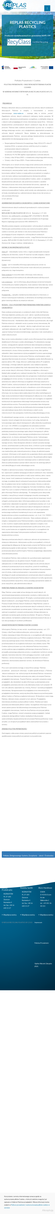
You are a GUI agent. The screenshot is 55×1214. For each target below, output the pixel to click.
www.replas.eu (18, 113)
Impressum (38, 922)
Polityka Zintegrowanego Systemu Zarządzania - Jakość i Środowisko (28, 856)
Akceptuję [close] (47, 1210)
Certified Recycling (27, 42)
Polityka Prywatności (42, 943)
